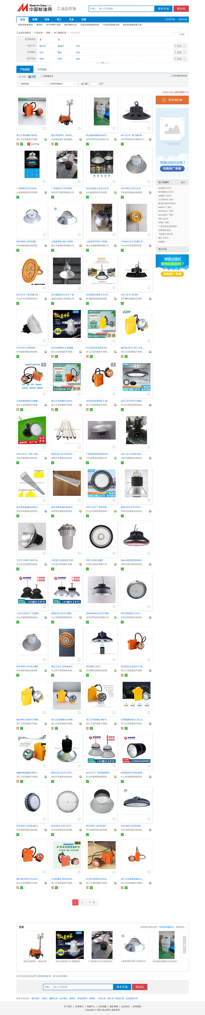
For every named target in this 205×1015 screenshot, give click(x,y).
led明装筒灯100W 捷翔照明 (133, 772)
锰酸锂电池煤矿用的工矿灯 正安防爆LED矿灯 (28, 772)
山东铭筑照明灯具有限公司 (28, 192)
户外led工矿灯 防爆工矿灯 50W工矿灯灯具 (133, 241)
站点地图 (102, 1006)
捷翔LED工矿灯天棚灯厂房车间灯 (63, 613)
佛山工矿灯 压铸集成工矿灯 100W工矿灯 (63, 666)
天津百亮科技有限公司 (96, 564)
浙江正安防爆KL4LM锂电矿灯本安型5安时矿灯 (63, 719)
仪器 (83, 19)
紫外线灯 (36, 998)
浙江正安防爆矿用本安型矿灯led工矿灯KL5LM (28, 135)
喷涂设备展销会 (25, 25)
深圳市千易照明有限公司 (62, 192)
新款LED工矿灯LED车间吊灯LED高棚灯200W (63, 772)
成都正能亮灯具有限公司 (62, 298)
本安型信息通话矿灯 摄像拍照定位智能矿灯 (98, 401)
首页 (22, 19)
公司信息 (42, 69)
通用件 (39, 25)
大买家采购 (170, 19)
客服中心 (91, 1006)
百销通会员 (46, 76)
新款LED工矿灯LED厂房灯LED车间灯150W (133, 507)
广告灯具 (101, 998)
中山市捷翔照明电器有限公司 (28, 617)
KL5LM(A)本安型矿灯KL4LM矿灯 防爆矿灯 (98, 347)
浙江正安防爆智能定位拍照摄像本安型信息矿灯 (133, 879)
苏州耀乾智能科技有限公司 (98, 298)
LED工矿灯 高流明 (129, 294)
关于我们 (68, 1006)
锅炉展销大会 (70, 25)
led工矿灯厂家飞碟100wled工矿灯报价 (133, 135)
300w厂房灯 (164, 222)
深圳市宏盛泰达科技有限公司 (63, 458)
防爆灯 (92, 998)
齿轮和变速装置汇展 (132, 25)
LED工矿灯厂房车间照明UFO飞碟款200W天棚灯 (98, 507)
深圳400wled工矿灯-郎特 (97, 613)
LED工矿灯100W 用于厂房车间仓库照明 (133, 454)
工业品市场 (66, 8)
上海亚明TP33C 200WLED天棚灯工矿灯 (98, 241)
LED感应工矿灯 (93, 666)
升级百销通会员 (166, 927)
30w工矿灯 (163, 218)
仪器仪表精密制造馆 (89, 25)
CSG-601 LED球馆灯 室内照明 (28, 347)
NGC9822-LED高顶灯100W (28, 825)
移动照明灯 (82, 998)
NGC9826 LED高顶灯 (26, 241)
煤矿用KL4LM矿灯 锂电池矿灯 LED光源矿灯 (28, 719)
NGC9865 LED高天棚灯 (27, 666)
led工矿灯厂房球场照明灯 (98, 772)
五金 (71, 19)
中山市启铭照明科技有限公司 (133, 405)
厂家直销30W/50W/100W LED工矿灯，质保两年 (98, 454)
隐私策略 (114, 1006)
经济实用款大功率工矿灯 (97, 188)
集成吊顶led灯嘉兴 (167, 203)
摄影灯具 (53, 998)
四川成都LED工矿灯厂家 (62, 294)
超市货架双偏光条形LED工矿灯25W (63, 507)
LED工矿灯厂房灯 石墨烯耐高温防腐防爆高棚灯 (28, 454)
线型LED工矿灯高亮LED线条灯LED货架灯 (63, 454)
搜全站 (181, 8)
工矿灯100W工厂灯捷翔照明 (28, 613)
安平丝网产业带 (53, 25)
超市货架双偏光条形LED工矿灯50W (28, 507)
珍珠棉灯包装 (164, 230)
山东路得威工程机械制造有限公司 (63, 139)
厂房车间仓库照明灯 (167, 226)
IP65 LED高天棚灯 (94, 560)
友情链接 (137, 1006)
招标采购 (183, 19)
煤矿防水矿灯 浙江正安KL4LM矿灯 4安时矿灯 (133, 347)
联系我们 (79, 1006)
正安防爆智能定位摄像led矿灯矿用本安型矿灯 (28, 401)
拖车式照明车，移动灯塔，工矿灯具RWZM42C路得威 (63, 135)
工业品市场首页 (23, 33)
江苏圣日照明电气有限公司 (63, 564)
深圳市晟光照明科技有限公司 (133, 564)
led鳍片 (161, 241)
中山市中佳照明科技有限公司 (133, 245)
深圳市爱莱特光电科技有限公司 (28, 458)
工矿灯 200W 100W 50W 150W (28, 560)
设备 (47, 19)
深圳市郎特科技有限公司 (97, 139)
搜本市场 (163, 8)
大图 (32, 76)
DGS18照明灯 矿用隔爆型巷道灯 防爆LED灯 (63, 347)
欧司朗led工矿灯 (166, 192)
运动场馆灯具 (132, 998)
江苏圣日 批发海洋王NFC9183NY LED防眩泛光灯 (63, 560)
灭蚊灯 (44, 998)
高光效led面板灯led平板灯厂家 (98, 135)
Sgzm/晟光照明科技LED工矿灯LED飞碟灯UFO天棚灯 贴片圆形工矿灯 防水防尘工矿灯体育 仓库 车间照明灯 (133, 560)
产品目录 (38, 33)
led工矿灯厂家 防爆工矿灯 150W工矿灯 (28, 294)
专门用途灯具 (60, 33)
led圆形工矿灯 (165, 188)
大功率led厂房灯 (166, 199)
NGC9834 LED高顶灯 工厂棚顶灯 (133, 825)
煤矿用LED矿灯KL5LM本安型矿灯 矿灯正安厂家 (28, 879)
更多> (183, 182)
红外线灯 (63, 998)
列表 (22, 76)
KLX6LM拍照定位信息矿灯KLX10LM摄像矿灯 (98, 879)
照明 (48, 33)
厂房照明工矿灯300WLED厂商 (63, 188)
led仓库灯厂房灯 (166, 215)
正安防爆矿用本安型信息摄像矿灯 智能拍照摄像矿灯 (63, 879)
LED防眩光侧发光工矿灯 (97, 294)
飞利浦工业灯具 (165, 234)
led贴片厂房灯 (165, 207)
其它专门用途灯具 (115, 998)
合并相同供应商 (178, 75)
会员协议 (125, 1006)
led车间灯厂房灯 (166, 211)
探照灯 (72, 998)
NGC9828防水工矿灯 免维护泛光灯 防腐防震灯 (133, 613)
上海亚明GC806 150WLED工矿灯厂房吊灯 (63, 241)
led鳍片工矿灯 (165, 195)
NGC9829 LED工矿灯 (61, 825)
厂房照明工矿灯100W (26, 188)
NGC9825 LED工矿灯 (131, 188)
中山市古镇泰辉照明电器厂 (28, 564)
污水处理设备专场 (111, 25)
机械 (34, 19)
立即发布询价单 (43, 976)
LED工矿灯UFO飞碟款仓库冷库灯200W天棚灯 (133, 401)
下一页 (92, 902)
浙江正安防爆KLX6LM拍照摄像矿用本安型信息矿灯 (63, 401)
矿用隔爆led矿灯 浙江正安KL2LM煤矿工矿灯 (133, 719)
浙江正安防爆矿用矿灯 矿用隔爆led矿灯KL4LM (98, 719)
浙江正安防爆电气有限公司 (28, 139)
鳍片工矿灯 (163, 238)
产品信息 (25, 69)
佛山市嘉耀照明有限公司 (62, 245)
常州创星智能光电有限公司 (133, 192)
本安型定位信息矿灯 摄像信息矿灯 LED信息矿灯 (133, 666)
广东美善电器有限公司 (96, 458)
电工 (59, 19)
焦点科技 (106, 1010)
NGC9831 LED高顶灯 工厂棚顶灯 (98, 825)
